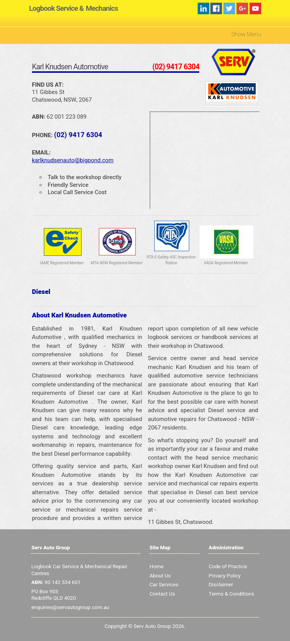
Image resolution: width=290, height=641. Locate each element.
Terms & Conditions (231, 594)
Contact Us (162, 594)
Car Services (164, 585)
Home (156, 567)
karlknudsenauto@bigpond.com (72, 160)
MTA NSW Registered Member (117, 263)
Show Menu (246, 34)
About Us (160, 576)
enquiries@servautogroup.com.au (70, 607)
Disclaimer (220, 585)
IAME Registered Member (61, 263)
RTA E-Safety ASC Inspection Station (171, 260)
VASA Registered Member (226, 263)
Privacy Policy (224, 576)
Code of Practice (227, 567)
